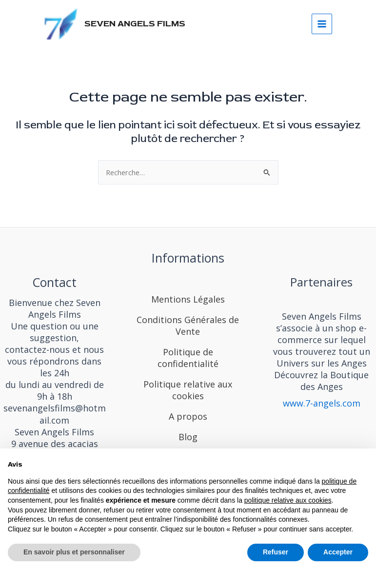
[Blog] (188, 435)
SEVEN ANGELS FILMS (138, 25)
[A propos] (188, 414)
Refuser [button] (275, 552)
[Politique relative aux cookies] (188, 388)
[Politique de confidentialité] (188, 355)
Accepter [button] (338, 552)
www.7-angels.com (321, 403)
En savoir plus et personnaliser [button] (74, 552)
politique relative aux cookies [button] (288, 500)
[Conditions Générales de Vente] (188, 323)
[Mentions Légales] (188, 290)
